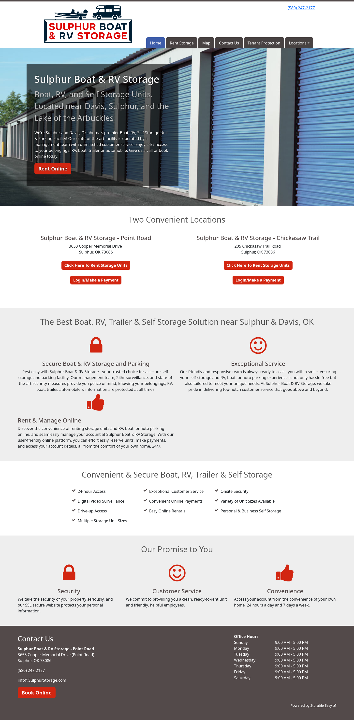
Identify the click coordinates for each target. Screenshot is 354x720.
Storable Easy (323, 705)
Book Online (37, 692)
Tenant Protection (264, 43)
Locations (298, 43)
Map (206, 43)
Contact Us (229, 43)
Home (155, 43)
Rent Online (52, 168)
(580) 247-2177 (301, 8)
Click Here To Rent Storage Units (96, 265)
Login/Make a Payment (95, 280)
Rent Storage (182, 43)
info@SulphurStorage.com (42, 680)
